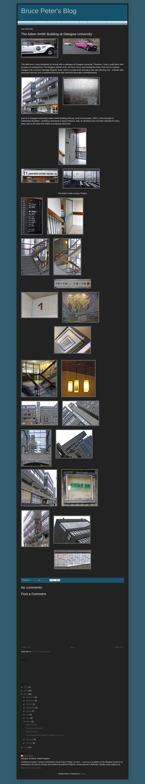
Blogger (83, 774)
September (30, 708)
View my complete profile (31, 768)
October (29, 704)
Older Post (119, 647)
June (28, 718)
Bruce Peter (28, 756)
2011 (26, 694)
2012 (26, 691)
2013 (26, 687)
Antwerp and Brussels (34, 728)
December (30, 697)
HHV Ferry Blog (53, 23)
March (28, 722)
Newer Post (26, 647)
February (30, 739)
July (28, 715)
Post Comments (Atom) (41, 652)
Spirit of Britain (31, 725)
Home (72, 647)
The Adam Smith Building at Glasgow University (44, 735)
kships (83, 23)
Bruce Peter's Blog (48, 11)
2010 (26, 747)
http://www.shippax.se (70, 23)
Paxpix (110, 23)
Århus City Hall (31, 732)
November (30, 701)
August (29, 711)
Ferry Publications (25, 23)
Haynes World (40, 23)
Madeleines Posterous (96, 23)
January (29, 743)
